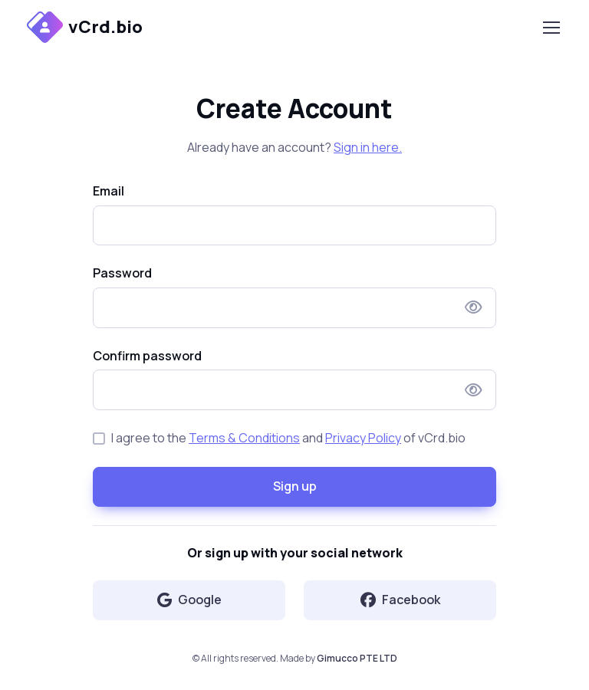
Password (122, 272)
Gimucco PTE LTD (357, 658)
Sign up (295, 486)
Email (108, 190)
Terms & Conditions (244, 437)
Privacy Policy (363, 437)
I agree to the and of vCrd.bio (288, 437)
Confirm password (147, 355)
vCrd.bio (85, 27)
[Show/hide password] (474, 307)
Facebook (400, 599)
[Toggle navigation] (550, 27)
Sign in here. (368, 147)
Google (189, 599)
